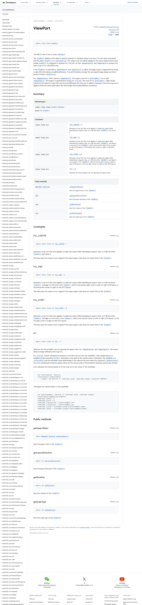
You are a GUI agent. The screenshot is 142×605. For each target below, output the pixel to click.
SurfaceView (39, 361)
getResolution (112, 361)
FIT (71, 169)
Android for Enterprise (36, 602)
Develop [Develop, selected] (56, 2)
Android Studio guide (111, 601)
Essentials (24, 2)
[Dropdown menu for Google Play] (77, 2)
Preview (71, 63)
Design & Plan (40, 2)
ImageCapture (102, 63)
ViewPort (54, 43)
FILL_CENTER (74, 125)
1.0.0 (117, 32)
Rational (46, 187)
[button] (13, 29)
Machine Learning (54, 602)
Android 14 (89, 602)
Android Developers (39, 21)
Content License (85, 527)
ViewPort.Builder (57, 107)
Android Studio (133, 2)
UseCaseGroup (61, 61)
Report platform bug (129, 599)
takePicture (76, 70)
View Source (113, 30)
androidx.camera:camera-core (109, 27)
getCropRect (94, 78)
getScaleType (75, 213)
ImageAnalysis (87, 63)
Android (31, 599)
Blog (86, 2)
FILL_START (74, 154)
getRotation (74, 204)
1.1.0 (117, 452)
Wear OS (70, 602)
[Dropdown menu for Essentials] (31, 2)
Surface (57, 358)
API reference (8, 10)
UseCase (61, 54)
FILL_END (73, 138)
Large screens (71, 599)
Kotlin (110, 35)
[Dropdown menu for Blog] (91, 2)
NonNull (39, 187)
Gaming (50, 599)
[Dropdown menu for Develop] (61, 2)
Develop (50, 21)
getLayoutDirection (77, 196)
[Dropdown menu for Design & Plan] (48, 2)
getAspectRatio (76, 187)
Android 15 (89, 599)
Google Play (71, 2)
